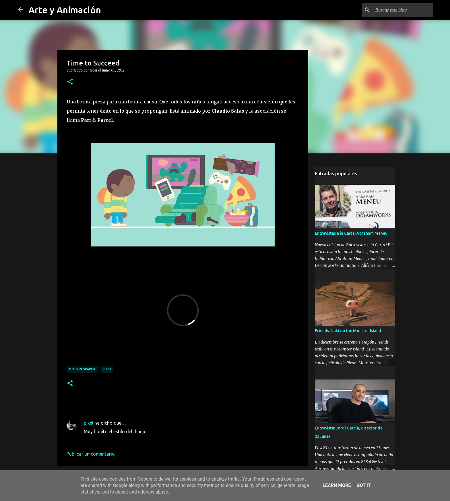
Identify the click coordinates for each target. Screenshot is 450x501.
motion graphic (82, 369)
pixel (88, 422)
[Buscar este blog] (403, 10)
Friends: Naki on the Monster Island (348, 330)
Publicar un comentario (91, 453)
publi (107, 369)
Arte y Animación (64, 10)
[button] (70, 82)
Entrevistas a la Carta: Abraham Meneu (351, 233)
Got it (363, 485)
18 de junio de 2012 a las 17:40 (116, 440)
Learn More (337, 485)
